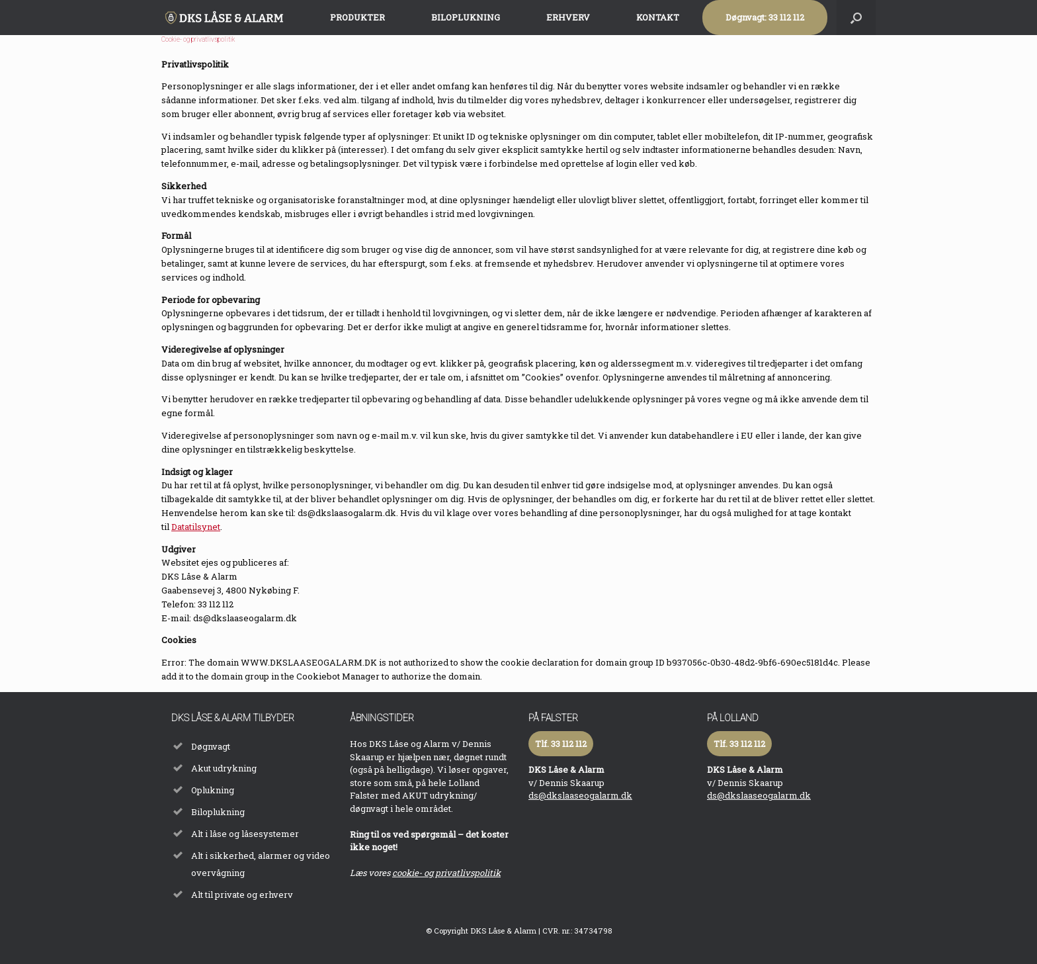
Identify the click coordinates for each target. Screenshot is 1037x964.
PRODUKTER (357, 17)
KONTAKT (657, 17)
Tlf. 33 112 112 (561, 744)
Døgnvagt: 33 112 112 (765, 17)
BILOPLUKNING (465, 17)
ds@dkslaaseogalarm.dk (580, 795)
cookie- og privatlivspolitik (446, 873)
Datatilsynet (195, 527)
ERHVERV (568, 17)
